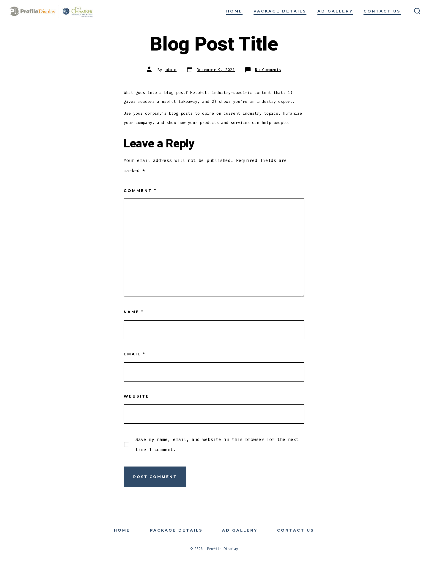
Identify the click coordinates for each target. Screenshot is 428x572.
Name (134, 312)
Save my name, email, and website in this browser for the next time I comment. (217, 445)
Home (234, 11)
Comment (140, 190)
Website (137, 396)
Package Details (280, 11)
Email (134, 354)
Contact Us (382, 11)
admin (171, 69)
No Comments (268, 69)
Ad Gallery (335, 11)
